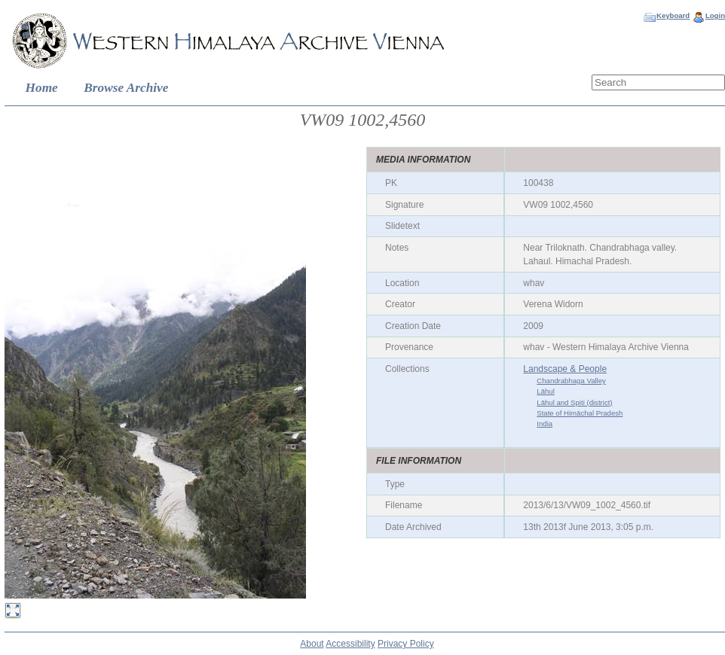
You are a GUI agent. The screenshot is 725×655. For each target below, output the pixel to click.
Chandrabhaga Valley (571, 380)
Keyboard (673, 15)
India (544, 423)
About (311, 643)
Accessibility (350, 643)
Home (42, 88)
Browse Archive (126, 88)
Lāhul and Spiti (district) (574, 402)
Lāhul (545, 391)
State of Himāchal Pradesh (580, 413)
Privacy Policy (406, 643)
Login (715, 15)
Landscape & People (565, 369)
